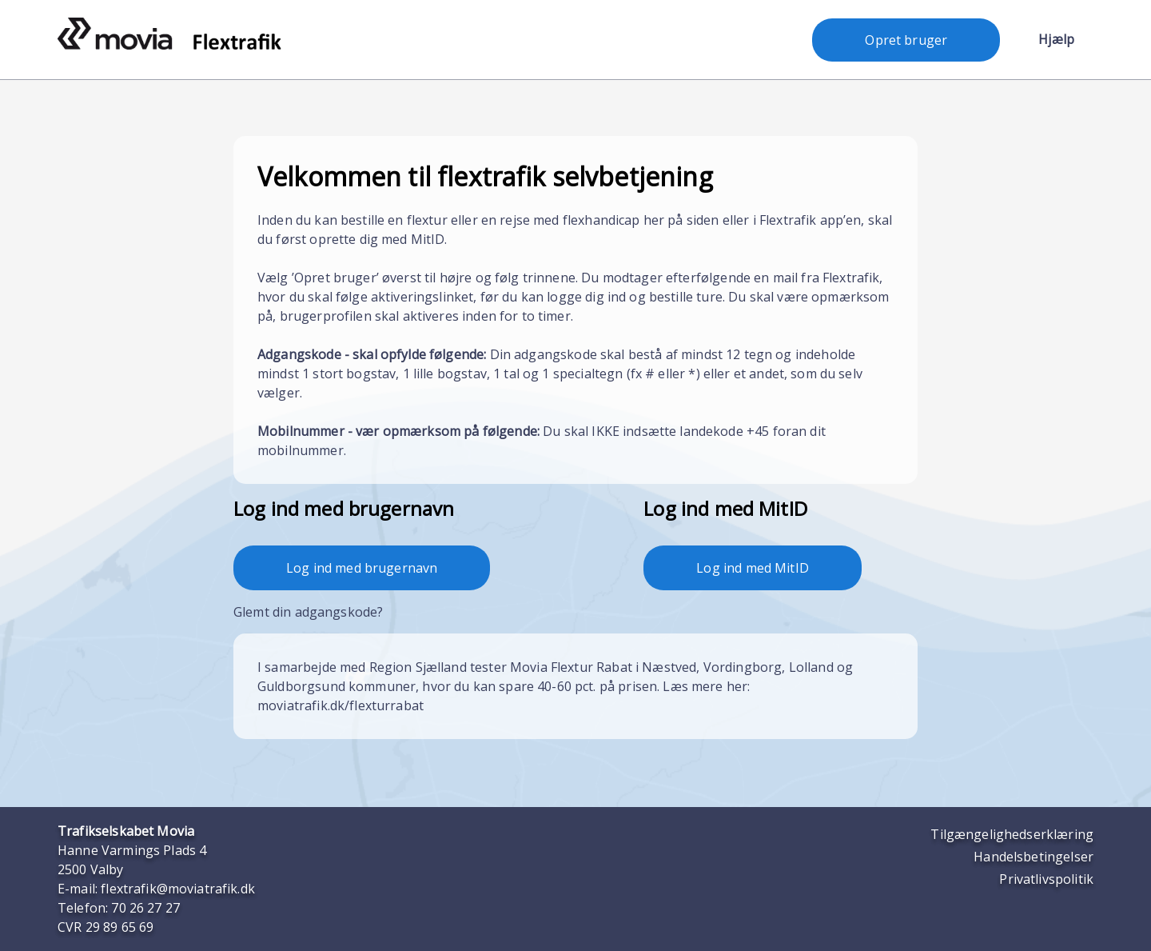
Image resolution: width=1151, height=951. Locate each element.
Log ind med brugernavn (361, 568)
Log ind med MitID (752, 568)
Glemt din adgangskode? (308, 612)
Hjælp (1056, 39)
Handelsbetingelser (1033, 856)
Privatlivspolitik (1046, 879)
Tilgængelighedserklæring (1011, 834)
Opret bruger (906, 40)
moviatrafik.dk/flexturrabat (340, 705)
